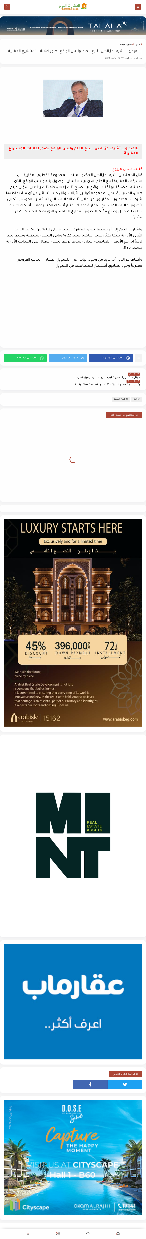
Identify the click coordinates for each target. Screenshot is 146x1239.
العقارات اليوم (112, 1226)
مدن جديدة (126, 44)
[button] (111, 358)
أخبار (138, 44)
